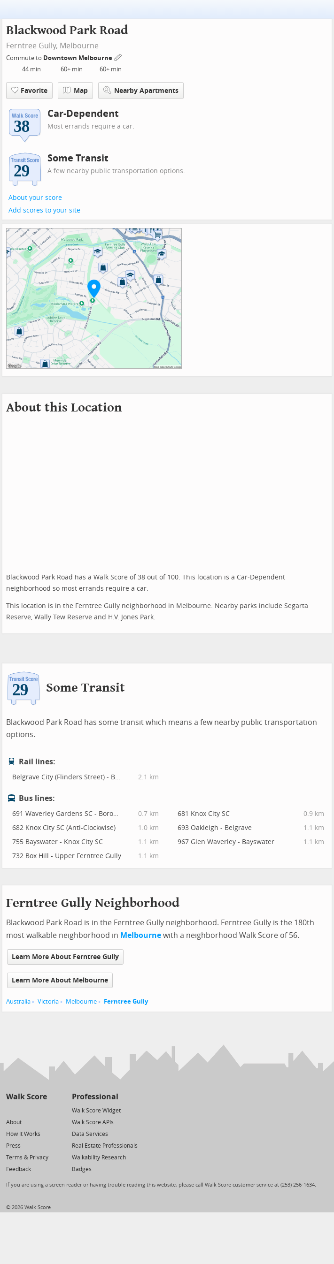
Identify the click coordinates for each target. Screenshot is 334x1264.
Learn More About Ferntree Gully (65, 957)
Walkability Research (99, 1157)
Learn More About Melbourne (60, 980)
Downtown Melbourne (78, 57)
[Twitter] (11, 1109)
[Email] (40, 1109)
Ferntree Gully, (32, 45)
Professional (95, 1096)
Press (13, 1145)
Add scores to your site (44, 210)
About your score (35, 198)
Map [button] (75, 90)
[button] (94, 288)
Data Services (90, 1134)
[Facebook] (26, 1109)
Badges (82, 1169)
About (14, 1122)
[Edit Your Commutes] (118, 56)
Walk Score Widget (96, 1110)
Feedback (18, 1169)
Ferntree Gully (126, 1001)
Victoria (48, 1001)
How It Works (23, 1134)
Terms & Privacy (27, 1157)
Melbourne (79, 45)
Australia (18, 1001)
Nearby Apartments (141, 90)
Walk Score (26, 1096)
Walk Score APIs (93, 1122)
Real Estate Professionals (105, 1145)
